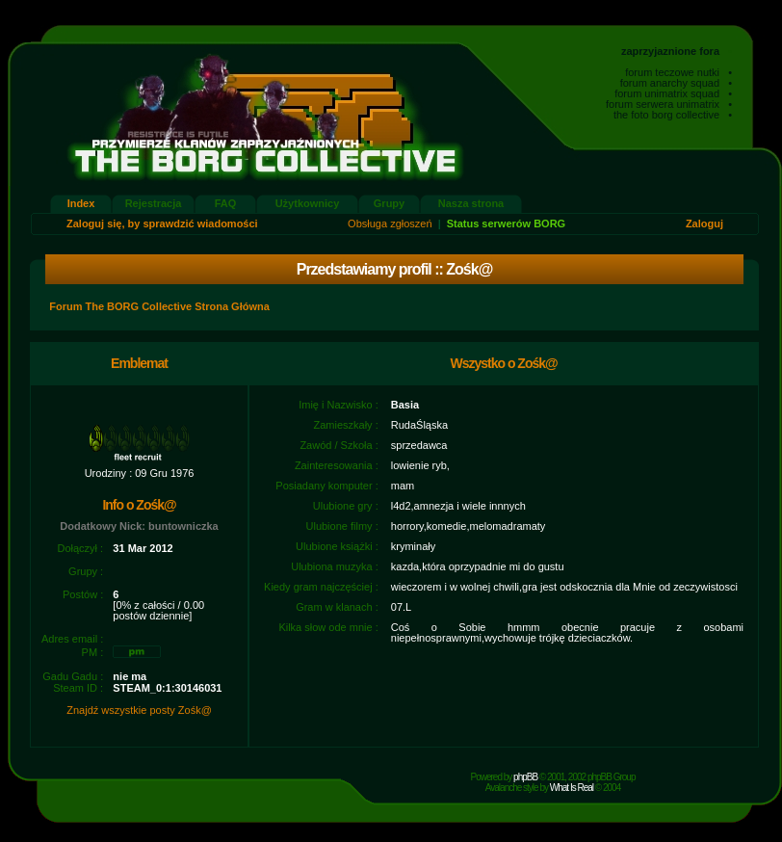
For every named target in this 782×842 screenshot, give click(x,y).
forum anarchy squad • (676, 83)
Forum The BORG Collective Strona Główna (159, 306)
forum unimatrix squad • (673, 93)
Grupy (389, 203)
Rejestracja (153, 203)
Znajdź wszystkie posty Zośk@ (139, 710)
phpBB (525, 777)
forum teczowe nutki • (678, 72)
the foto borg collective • (672, 114)
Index (81, 203)
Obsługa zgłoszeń (389, 223)
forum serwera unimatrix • (669, 104)
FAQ (226, 203)
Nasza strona (471, 203)
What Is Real (571, 787)
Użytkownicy (307, 203)
